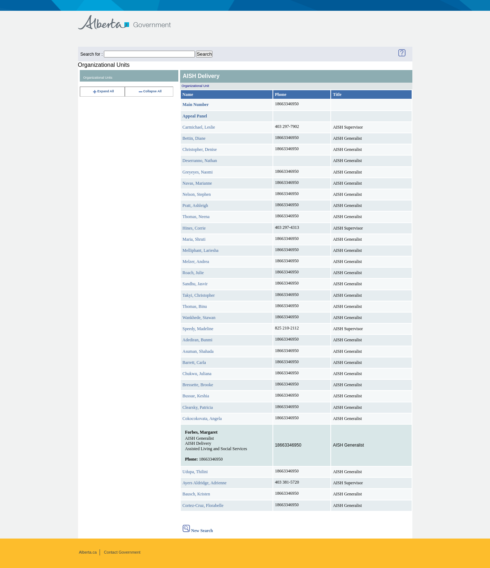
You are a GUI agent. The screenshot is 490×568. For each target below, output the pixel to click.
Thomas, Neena (196, 216)
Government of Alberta (130, 19)
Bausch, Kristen (196, 494)
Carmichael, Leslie (199, 127)
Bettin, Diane (194, 138)
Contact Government (122, 552)
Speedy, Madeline (198, 328)
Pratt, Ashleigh (195, 205)
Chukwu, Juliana (197, 373)
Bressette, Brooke (198, 384)
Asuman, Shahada (198, 351)
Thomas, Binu (195, 306)
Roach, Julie (193, 272)
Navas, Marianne (197, 183)
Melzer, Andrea (196, 261)
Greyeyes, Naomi (198, 172)
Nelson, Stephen (197, 194)
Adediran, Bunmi (197, 339)
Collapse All (149, 91)
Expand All (103, 91)
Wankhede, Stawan (199, 317)
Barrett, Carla (194, 362)
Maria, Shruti (194, 239)
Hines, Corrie (194, 228)
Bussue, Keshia (196, 395)
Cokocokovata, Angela (202, 418)
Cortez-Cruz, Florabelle (203, 505)
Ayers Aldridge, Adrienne (205, 482)
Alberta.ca (88, 552)
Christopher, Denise (200, 149)
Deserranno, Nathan (200, 160)
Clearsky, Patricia (198, 407)
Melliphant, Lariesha (201, 250)
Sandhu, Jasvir (195, 283)
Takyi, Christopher (199, 295)
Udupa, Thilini (195, 471)
